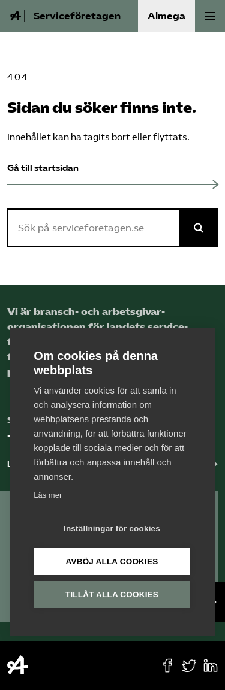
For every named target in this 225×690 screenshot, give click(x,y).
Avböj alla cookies (112, 562)
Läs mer (48, 495)
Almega (166, 16)
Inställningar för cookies (112, 529)
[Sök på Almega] (198, 227)
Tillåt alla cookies (111, 595)
